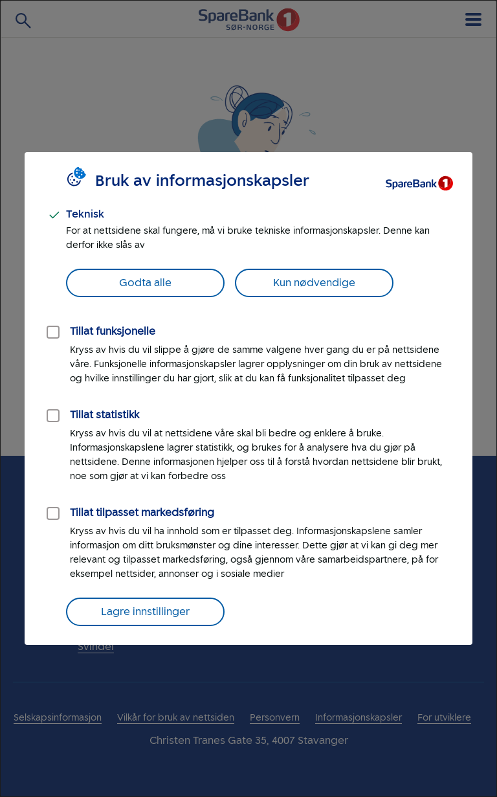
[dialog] (248, 398)
